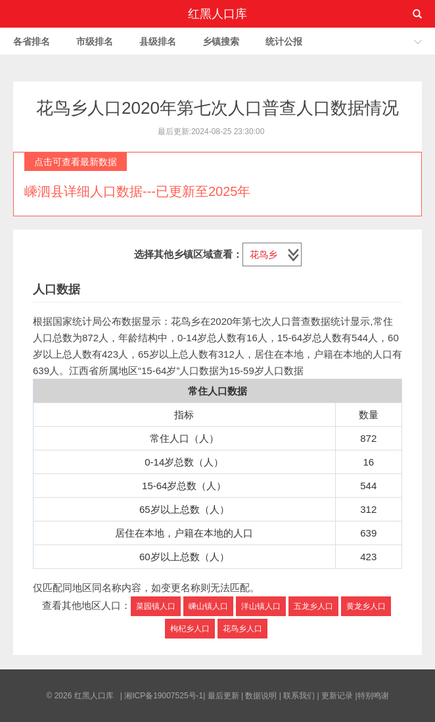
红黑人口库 (217, 13)
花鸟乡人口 (242, 628)
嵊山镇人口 (208, 606)
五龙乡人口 (313, 606)
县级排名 (157, 41)
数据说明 (261, 695)
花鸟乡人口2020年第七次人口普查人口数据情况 (217, 108)
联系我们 (299, 695)
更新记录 (337, 695)
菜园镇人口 (155, 606)
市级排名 (94, 41)
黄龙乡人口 (366, 606)
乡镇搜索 (220, 41)
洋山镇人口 (261, 606)
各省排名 (31, 41)
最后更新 (223, 695)
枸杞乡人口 (190, 628)
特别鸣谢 (373, 695)
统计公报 (283, 41)
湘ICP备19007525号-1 (163, 695)
